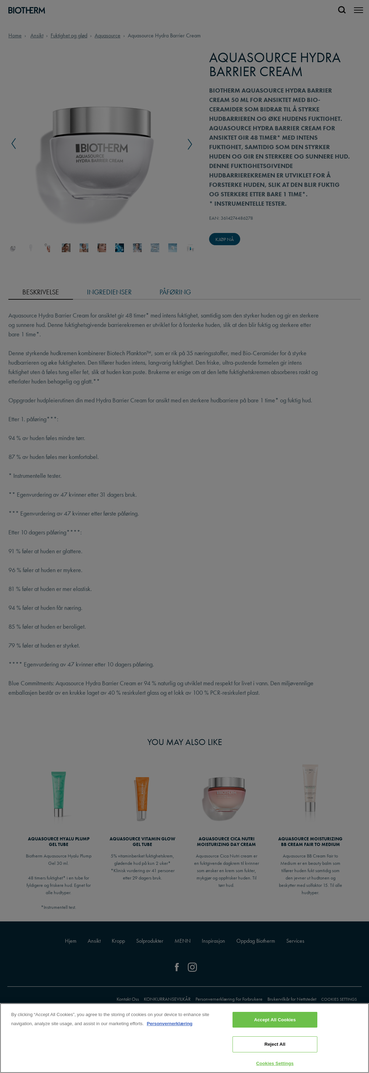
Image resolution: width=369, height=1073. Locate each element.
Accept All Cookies (275, 1035)
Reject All (274, 1060)
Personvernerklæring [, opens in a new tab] (169, 1039)
